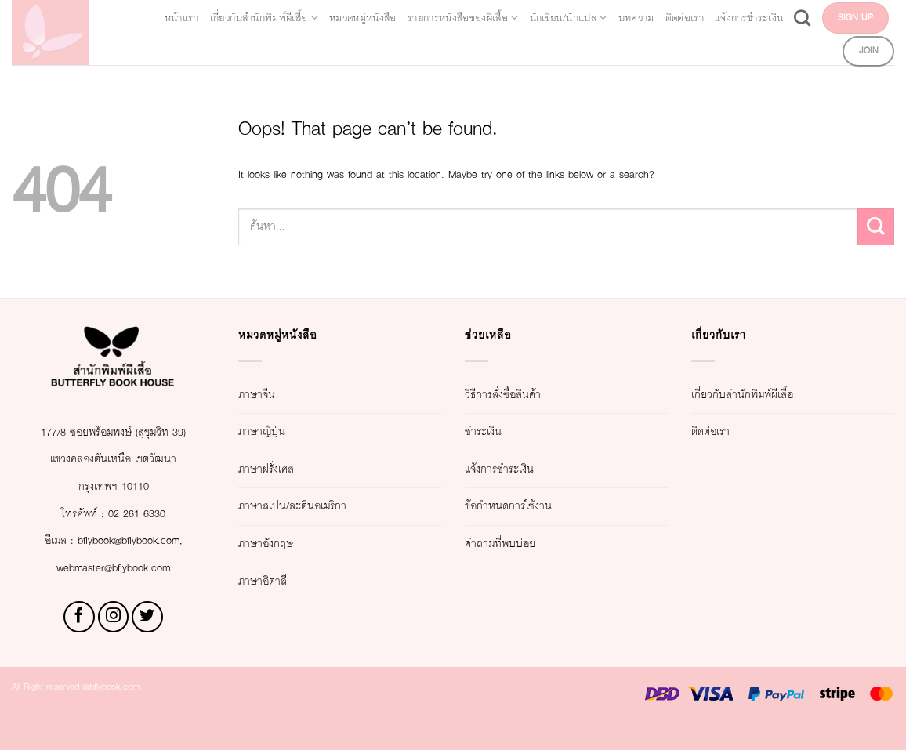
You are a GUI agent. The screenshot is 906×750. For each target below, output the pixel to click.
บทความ (794, 16)
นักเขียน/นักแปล (701, 16)
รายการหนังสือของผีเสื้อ (555, 16)
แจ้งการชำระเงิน (644, 48)
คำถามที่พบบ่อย (517, 543)
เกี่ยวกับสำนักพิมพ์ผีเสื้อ (276, 16)
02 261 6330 (147, 540)
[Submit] (875, 226)
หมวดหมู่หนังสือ (414, 16)
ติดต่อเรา (861, 16)
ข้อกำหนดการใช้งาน (533, 506)
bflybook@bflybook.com (135, 568)
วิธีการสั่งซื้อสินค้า (524, 394)
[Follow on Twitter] (147, 644)
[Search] (715, 48)
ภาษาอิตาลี (275, 581)
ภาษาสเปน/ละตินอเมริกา (320, 506)
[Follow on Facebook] (79, 644)
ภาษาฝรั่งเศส (281, 469)
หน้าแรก (162, 16)
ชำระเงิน (493, 431)
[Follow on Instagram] (113, 644)
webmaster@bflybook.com (113, 594)
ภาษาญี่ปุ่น (273, 431)
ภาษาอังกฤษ (279, 543)
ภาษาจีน (266, 394)
